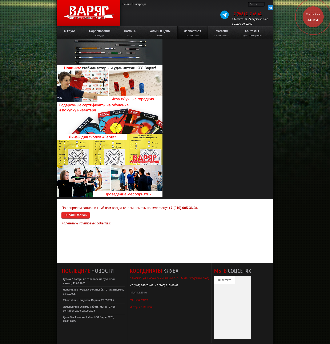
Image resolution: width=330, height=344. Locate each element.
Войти (126, 4)
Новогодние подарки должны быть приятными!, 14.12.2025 (93, 291)
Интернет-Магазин (141, 307)
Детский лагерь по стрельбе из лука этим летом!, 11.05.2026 (89, 281)
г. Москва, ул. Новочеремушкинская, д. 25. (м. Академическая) (169, 278)
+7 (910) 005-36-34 (183, 208)
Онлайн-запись (75, 215)
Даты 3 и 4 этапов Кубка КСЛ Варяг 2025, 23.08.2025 (88, 319)
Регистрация (139, 4)
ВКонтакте (224, 279)
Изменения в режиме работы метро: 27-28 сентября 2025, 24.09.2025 (89, 308)
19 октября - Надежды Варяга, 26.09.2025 (88, 300)
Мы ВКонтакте (139, 299)
